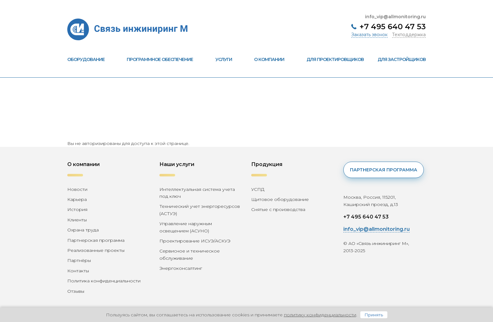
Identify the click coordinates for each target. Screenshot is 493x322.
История (77, 209)
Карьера (77, 199)
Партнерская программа (96, 240)
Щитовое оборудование (280, 199)
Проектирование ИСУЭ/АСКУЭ (194, 241)
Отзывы (75, 291)
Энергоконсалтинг (180, 268)
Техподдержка (409, 34)
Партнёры (79, 260)
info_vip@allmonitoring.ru (395, 16)
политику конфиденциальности (320, 315)
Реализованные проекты (96, 250)
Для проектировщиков (335, 59)
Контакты (78, 271)
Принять (374, 314)
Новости (77, 189)
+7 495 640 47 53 (392, 26)
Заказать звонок (369, 34)
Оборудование (90, 59)
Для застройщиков (402, 59)
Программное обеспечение (164, 59)
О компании (273, 59)
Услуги (227, 59)
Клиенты (77, 220)
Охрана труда (83, 230)
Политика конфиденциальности (104, 281)
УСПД (257, 189)
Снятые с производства (278, 209)
